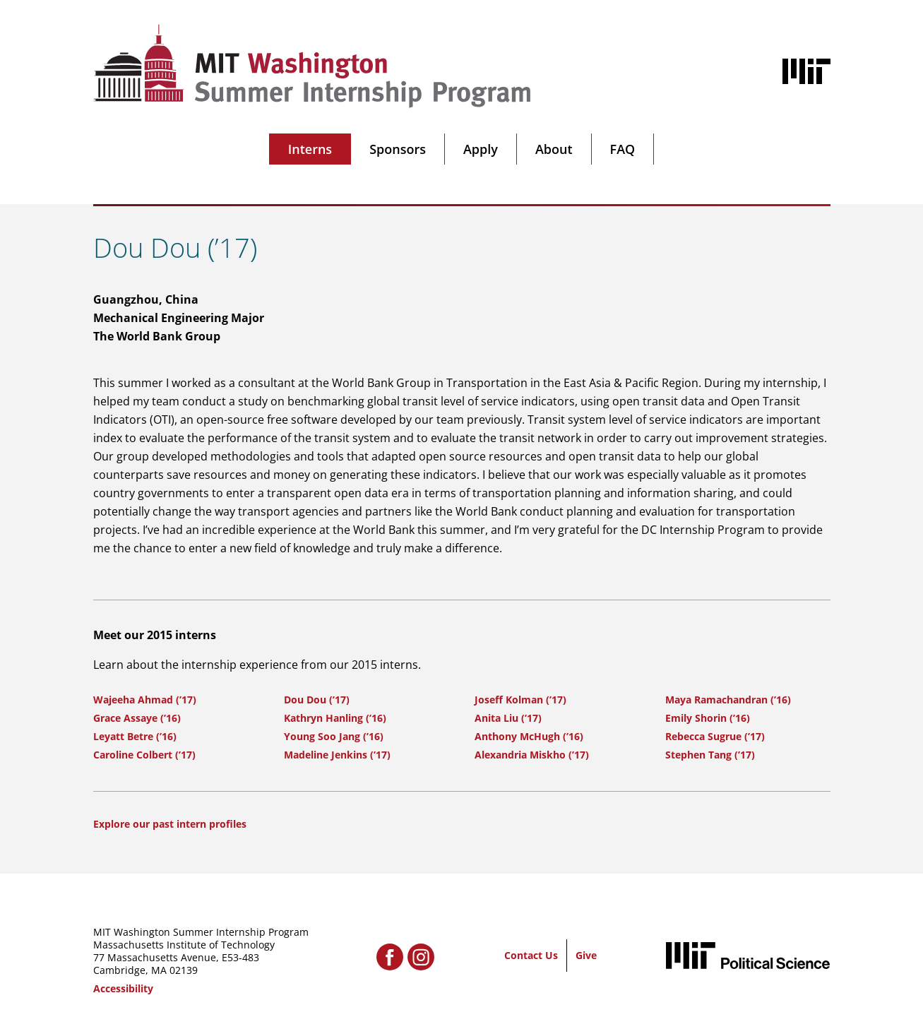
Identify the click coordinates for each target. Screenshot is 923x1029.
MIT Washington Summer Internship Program (201, 932)
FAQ (623, 149)
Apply (480, 149)
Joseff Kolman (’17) (520, 699)
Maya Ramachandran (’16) (728, 699)
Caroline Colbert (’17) (144, 754)
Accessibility (123, 988)
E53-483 (240, 957)
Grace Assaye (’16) (137, 718)
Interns (310, 149)
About (554, 149)
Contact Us (531, 955)
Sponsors (397, 149)
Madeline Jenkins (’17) (337, 754)
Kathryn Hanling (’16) (335, 718)
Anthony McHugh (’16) (529, 736)
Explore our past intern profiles (169, 824)
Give (586, 955)
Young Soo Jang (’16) (333, 736)
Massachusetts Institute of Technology (184, 944)
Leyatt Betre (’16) (135, 736)
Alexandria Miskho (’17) (532, 754)
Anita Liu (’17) (508, 718)
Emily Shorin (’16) (707, 718)
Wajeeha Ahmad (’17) (144, 699)
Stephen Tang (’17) (710, 754)
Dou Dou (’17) (317, 699)
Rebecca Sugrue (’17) (715, 736)
